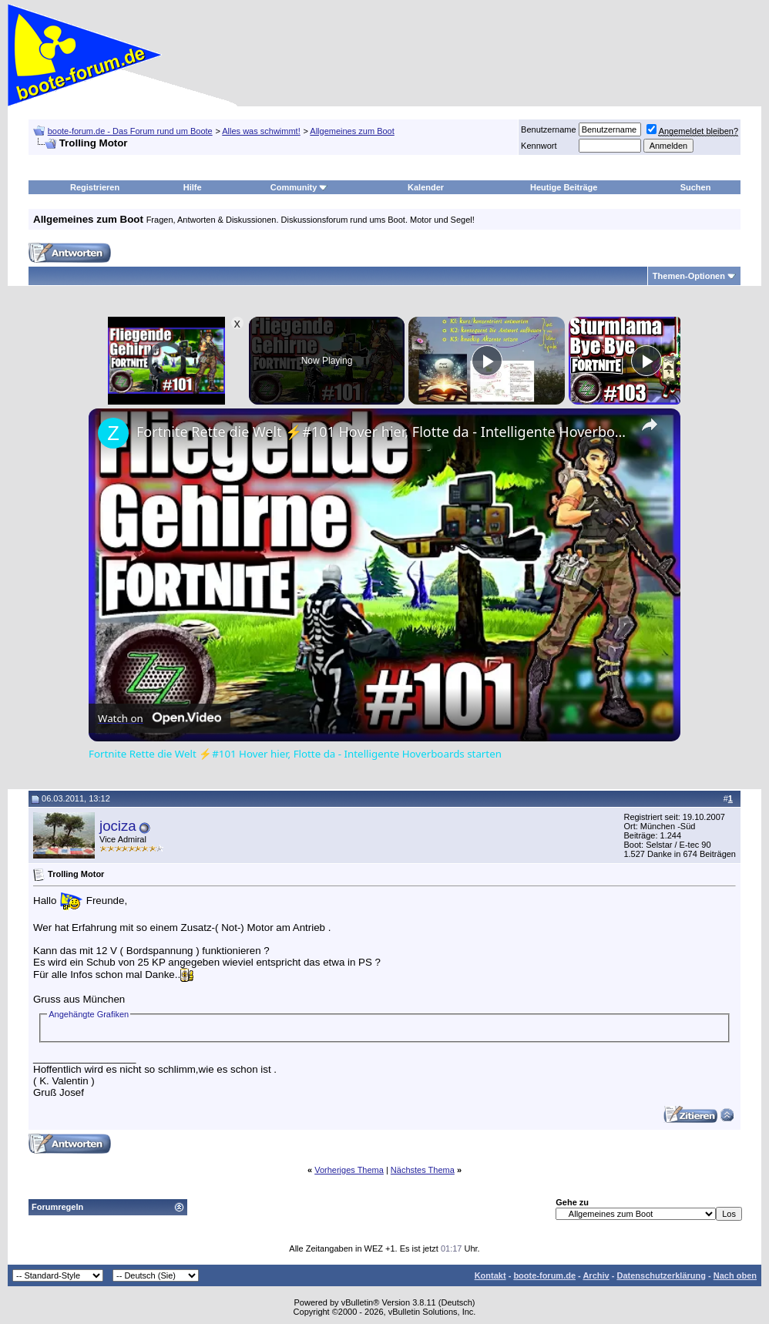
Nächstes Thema (423, 1169)
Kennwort (538, 145)
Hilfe (192, 187)
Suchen (695, 187)
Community (299, 187)
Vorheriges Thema (349, 1169)
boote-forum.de (544, 1275)
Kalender (426, 187)
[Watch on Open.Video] (159, 718)
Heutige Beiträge (563, 187)
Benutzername (548, 129)
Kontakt (490, 1275)
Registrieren (94, 187)
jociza (117, 826)
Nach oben (735, 1275)
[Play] (487, 360)
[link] (113, 433)
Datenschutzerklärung (661, 1275)
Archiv (596, 1275)
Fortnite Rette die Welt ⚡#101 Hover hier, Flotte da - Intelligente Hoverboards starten (382, 431)
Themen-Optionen (689, 276)
